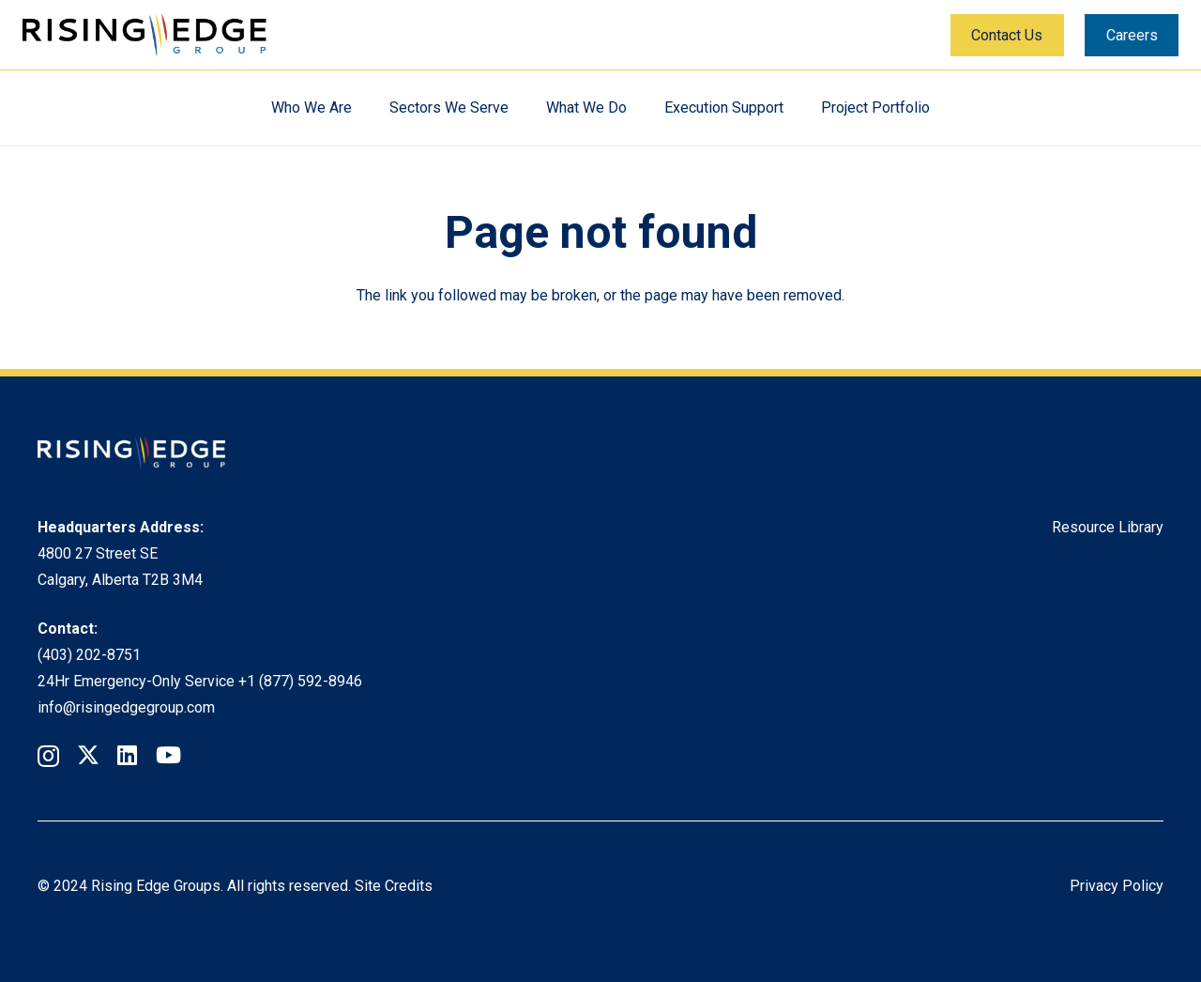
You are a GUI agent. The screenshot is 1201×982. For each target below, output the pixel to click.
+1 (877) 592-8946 (300, 681)
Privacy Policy (1116, 886)
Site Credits (394, 886)
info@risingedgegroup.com (126, 707)
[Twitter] (88, 755)
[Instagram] (48, 756)
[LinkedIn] (127, 755)
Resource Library (1107, 527)
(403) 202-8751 (89, 655)
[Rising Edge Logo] (144, 35)
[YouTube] (168, 755)
